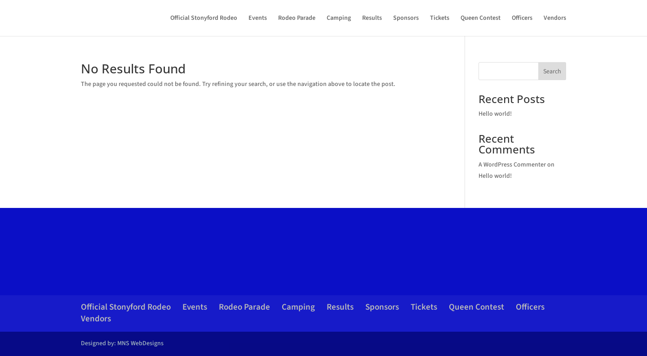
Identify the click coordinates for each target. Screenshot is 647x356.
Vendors (555, 19)
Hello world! (495, 113)
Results (372, 19)
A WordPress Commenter (512, 164)
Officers (522, 19)
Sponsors (406, 19)
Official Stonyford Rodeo (203, 19)
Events (257, 19)
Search (552, 71)
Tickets (439, 19)
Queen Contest (481, 19)
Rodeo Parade (296, 19)
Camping (339, 19)
